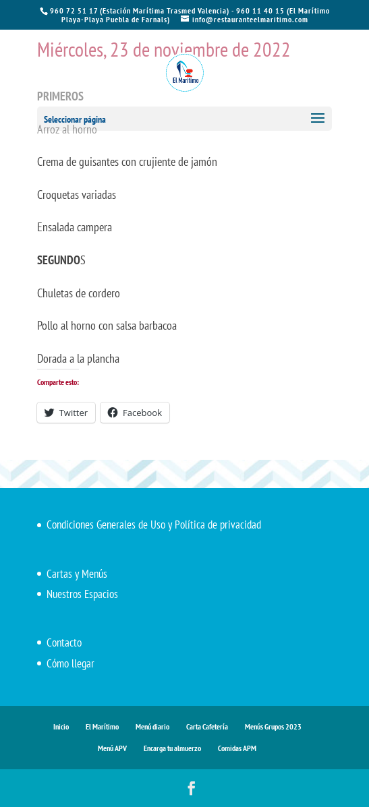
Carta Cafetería (207, 726)
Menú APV (112, 748)
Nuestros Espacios (82, 594)
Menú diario (152, 726)
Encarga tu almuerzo (172, 748)
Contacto (64, 642)
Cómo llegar (70, 663)
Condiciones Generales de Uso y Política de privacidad (154, 524)
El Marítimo (102, 726)
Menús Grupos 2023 (273, 726)
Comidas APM (237, 748)
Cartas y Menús (77, 573)
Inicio (61, 726)
